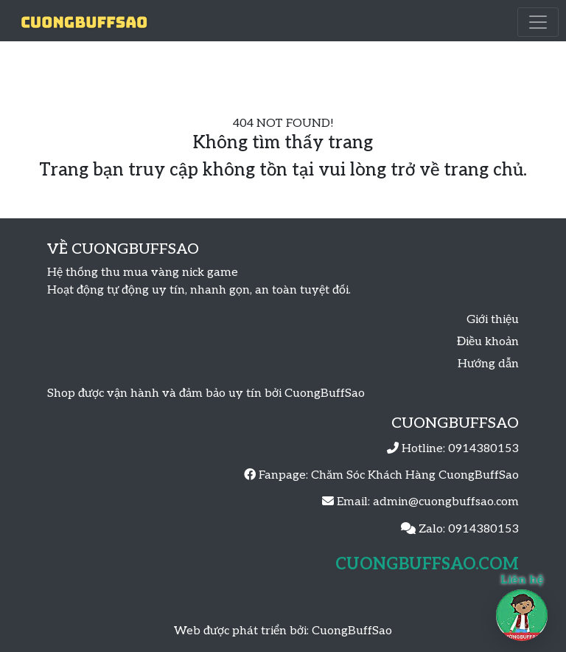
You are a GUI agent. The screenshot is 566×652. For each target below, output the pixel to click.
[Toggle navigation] (538, 22)
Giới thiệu (493, 320)
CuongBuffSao (352, 631)
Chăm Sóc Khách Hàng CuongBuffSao (415, 475)
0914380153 (483, 449)
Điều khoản (488, 342)
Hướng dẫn (488, 364)
